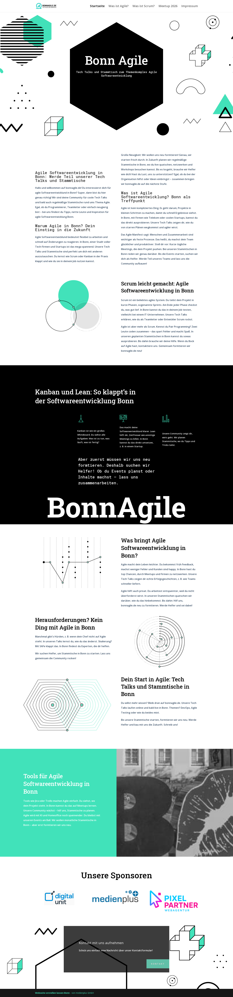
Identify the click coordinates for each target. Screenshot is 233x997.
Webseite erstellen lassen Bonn (52, 992)
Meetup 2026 (168, 6)
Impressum (189, 6)
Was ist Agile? (119, 6)
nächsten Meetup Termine (116, 88)
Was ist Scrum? (143, 6)
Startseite (97, 6)
